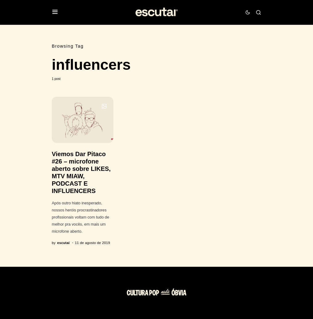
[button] (55, 12)
